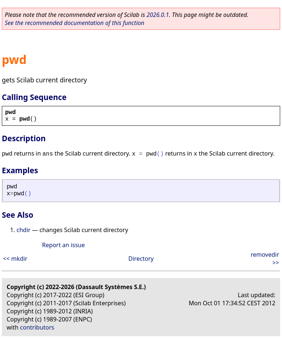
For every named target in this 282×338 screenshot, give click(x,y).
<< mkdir (15, 259)
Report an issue (63, 245)
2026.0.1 (158, 15)
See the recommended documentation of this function (74, 23)
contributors (37, 327)
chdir (23, 230)
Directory (140, 259)
